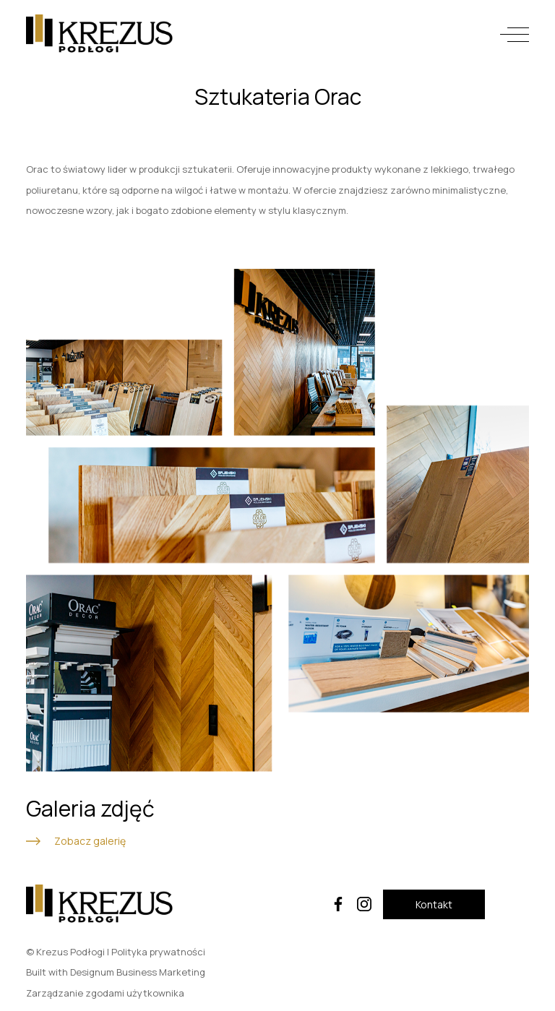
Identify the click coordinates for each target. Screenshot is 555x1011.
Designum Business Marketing (137, 971)
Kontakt (434, 904)
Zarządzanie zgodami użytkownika (105, 992)
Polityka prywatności (158, 951)
